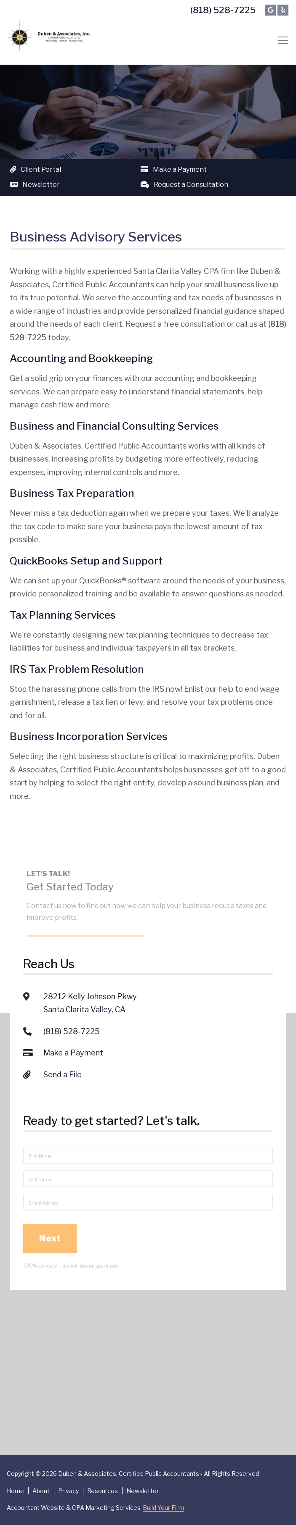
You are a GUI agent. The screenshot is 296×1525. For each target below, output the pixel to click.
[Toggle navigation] (283, 40)
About (41, 1490)
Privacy (68, 1490)
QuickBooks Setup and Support (86, 561)
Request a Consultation (184, 185)
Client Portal (35, 169)
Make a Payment (174, 169)
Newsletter (35, 185)
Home (15, 1490)
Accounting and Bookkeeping (81, 358)
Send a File (62, 1028)
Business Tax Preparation (72, 493)
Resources (102, 1490)
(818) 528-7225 (223, 10)
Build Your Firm (163, 1507)
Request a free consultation (175, 324)
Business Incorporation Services (89, 736)
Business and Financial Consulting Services (114, 426)
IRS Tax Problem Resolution (77, 669)
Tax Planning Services (63, 615)
